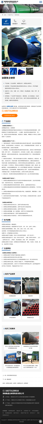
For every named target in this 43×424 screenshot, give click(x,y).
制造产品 (10, 15)
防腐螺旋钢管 (12, 296)
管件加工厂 (33, 413)
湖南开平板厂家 (24, 413)
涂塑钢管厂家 (27, 410)
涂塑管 (14, 383)
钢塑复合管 (20, 383)
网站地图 (21, 421)
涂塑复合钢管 (10, 106)
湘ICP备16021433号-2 (36, 420)
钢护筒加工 (16, 413)
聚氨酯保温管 (30, 317)
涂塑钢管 (26, 383)
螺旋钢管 (30, 296)
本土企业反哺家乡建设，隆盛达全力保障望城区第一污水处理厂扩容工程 (30, 367)
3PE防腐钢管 (12, 317)
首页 (5, 15)
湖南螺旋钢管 (11, 410)
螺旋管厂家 (19, 410)
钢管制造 (17, 15)
